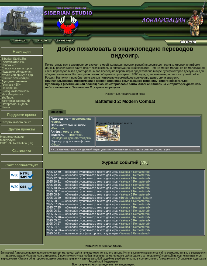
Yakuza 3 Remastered (134, 184)
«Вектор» (57, 111)
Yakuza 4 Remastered (134, 171)
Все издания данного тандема (71, 138)
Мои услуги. (8, 140)
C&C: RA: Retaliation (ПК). (17, 143)
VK (144, 162)
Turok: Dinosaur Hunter (135, 197)
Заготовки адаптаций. (16, 100)
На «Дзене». (10, 87)
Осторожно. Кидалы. (15, 104)
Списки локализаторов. (17, 68)
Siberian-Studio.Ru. (14, 58)
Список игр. (9, 65)
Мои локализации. (12, 136)
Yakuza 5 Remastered (134, 175)
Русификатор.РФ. (13, 61)
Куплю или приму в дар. (18, 74)
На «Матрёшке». (13, 94)
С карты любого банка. (17, 122)
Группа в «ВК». (12, 84)
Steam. (6, 107)
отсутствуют (72, 131)
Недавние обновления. (17, 71)
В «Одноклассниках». (16, 91)
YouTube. (8, 97)
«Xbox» (55, 144)
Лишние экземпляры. (16, 78)
